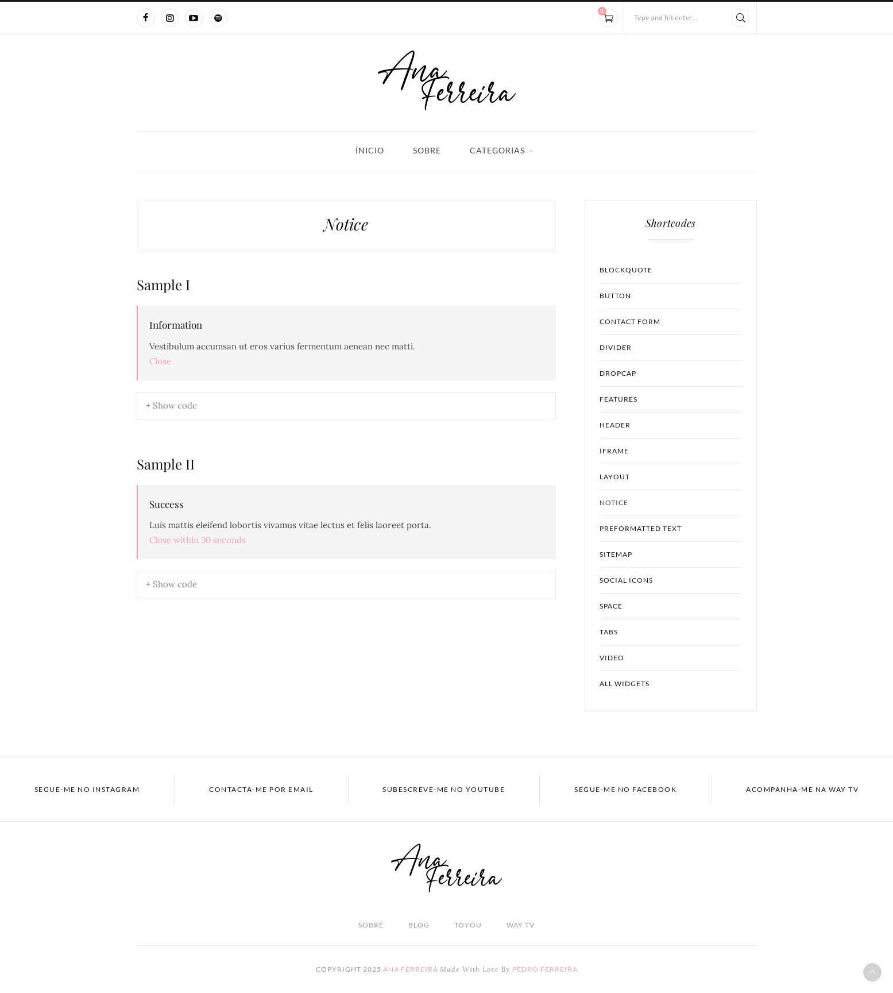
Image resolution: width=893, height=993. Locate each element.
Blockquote (626, 269)
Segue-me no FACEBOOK (625, 789)
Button (615, 295)
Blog (419, 925)
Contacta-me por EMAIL (261, 789)
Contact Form (630, 321)
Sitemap (616, 554)
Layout (615, 476)
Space (611, 606)
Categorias (497, 150)
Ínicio (369, 150)
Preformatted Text (641, 528)
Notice (614, 502)
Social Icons (626, 580)
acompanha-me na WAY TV (802, 789)
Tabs (609, 632)
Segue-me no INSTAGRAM (87, 789)
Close (160, 361)
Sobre (427, 150)
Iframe (614, 451)
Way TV (521, 925)
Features (618, 399)
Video (612, 657)
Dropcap (618, 373)
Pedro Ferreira (545, 969)
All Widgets (625, 683)
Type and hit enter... (666, 17)
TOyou (468, 925)
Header (615, 425)
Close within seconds (197, 539)
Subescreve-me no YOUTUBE (443, 789)
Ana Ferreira (410, 969)
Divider (616, 347)
